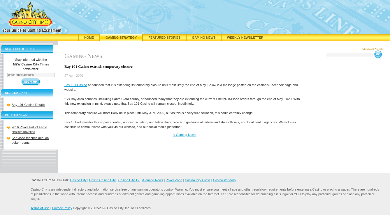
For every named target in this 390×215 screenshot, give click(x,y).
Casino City (78, 180)
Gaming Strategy (121, 37)
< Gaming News (184, 134)
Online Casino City (102, 180)
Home (89, 37)
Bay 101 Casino (75, 85)
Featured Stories (164, 37)
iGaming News (152, 180)
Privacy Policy (62, 208)
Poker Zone (174, 180)
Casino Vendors (224, 180)
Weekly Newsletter (245, 37)
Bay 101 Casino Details (28, 104)
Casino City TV (129, 180)
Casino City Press (197, 180)
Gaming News (204, 37)
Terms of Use (40, 208)
